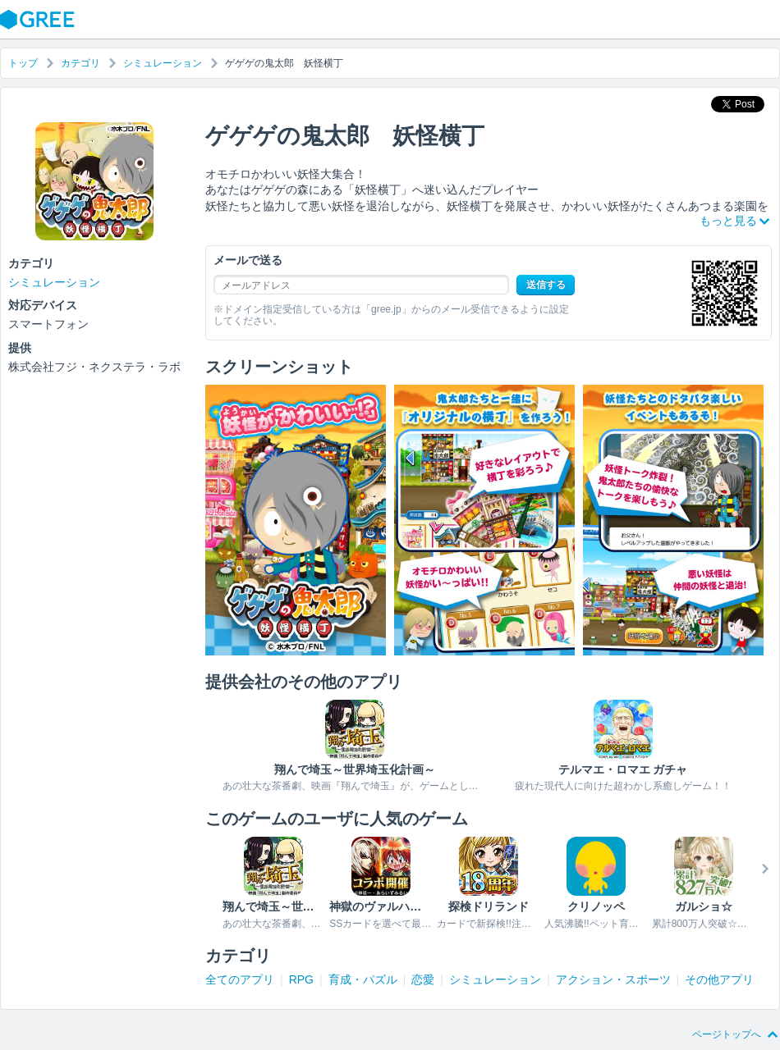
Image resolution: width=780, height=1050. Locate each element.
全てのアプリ (239, 979)
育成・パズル (362, 979)
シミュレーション (162, 63)
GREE (39, 20)
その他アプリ (719, 979)
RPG (301, 979)
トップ (23, 63)
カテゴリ (80, 63)
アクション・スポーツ (613, 979)
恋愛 (422, 979)
